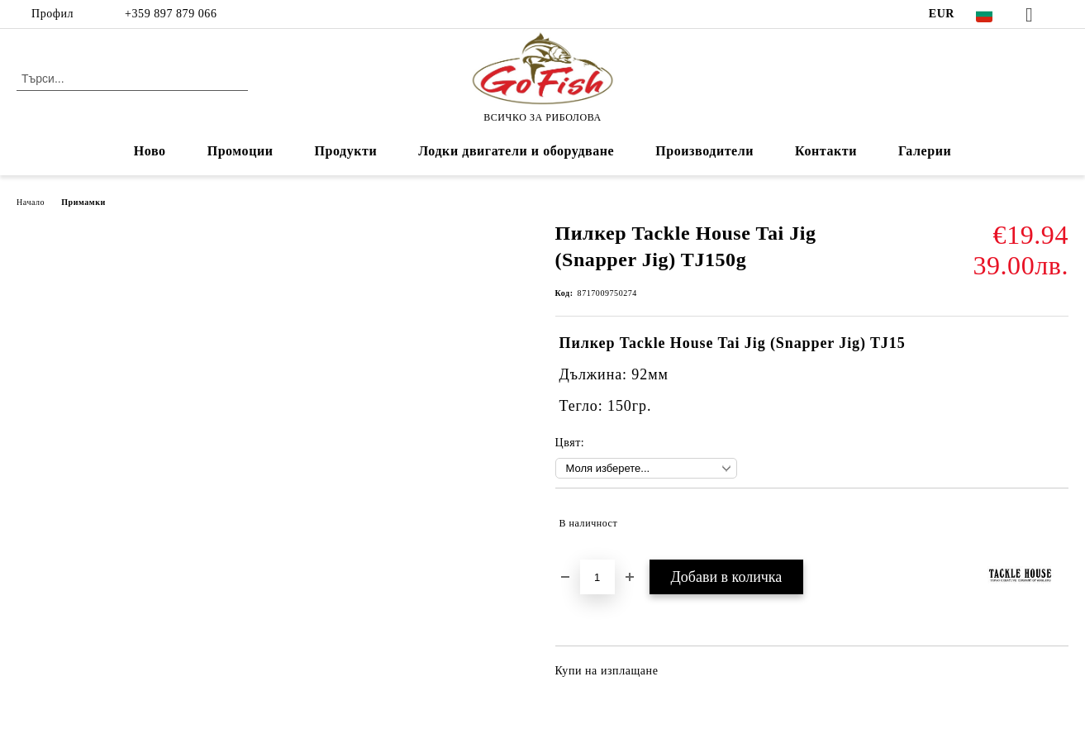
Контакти (826, 151)
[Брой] (597, 577)
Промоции (240, 151)
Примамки (83, 202)
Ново (150, 151)
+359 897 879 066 (169, 13)
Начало (31, 202)
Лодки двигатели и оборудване (516, 151)
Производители (704, 151)
